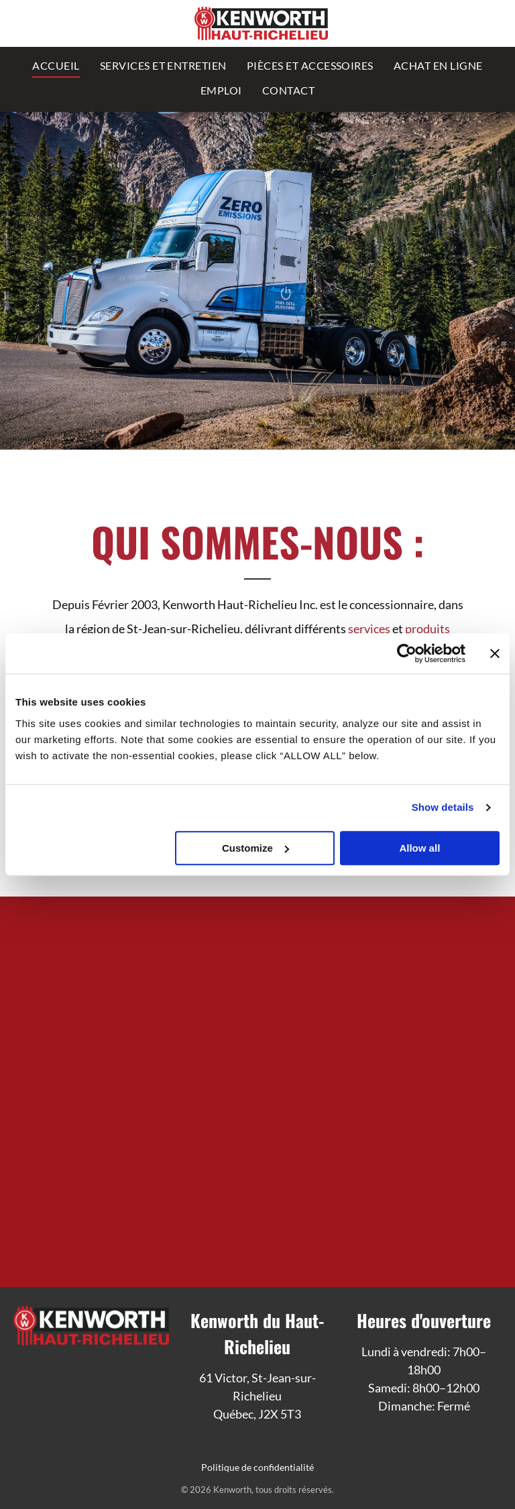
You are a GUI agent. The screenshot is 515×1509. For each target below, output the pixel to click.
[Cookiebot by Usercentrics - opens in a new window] (406, 653)
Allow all (419, 848)
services (369, 628)
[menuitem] (55, 64)
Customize (255, 848)
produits (427, 628)
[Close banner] (495, 653)
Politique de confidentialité (257, 1467)
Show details (443, 807)
